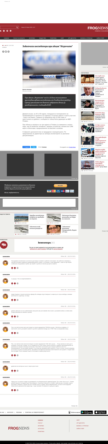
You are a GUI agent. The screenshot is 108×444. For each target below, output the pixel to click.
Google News (72, 147)
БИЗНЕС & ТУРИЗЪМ (86, 38)
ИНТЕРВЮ (32, 38)
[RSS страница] (11, 31)
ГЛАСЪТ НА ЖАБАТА (19, 38)
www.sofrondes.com (73, 443)
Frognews (44, 147)
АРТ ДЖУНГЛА (72, 38)
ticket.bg (81, 443)
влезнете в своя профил (38, 249)
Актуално (41, 428)
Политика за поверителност (34, 412)
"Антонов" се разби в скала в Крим (99, 104)
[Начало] (1, 31)
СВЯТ (62, 38)
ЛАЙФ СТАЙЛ (100, 38)
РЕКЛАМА (19, 412)
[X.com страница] (7, 31)
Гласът (40, 423)
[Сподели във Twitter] (6, 52)
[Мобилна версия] (74, 412)
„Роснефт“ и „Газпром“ (100, 141)
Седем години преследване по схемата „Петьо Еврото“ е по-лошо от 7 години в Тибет (101, 80)
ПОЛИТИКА (53, 38)
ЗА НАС (2, 412)
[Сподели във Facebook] (3, 52)
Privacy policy (52, 443)
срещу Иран (101, 164)
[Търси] (17, 27)
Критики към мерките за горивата (100, 128)
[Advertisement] (54, 12)
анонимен (6, 256)
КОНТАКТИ (10, 412)
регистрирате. (58, 249)
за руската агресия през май (100, 154)
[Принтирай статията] (8, 52)
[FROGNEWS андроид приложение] (87, 412)
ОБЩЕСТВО (42, 38)
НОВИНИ (6, 38)
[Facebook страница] (4, 31)
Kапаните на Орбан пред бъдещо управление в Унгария (101, 92)
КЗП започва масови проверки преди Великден (100, 116)
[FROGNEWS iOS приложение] (100, 412)
